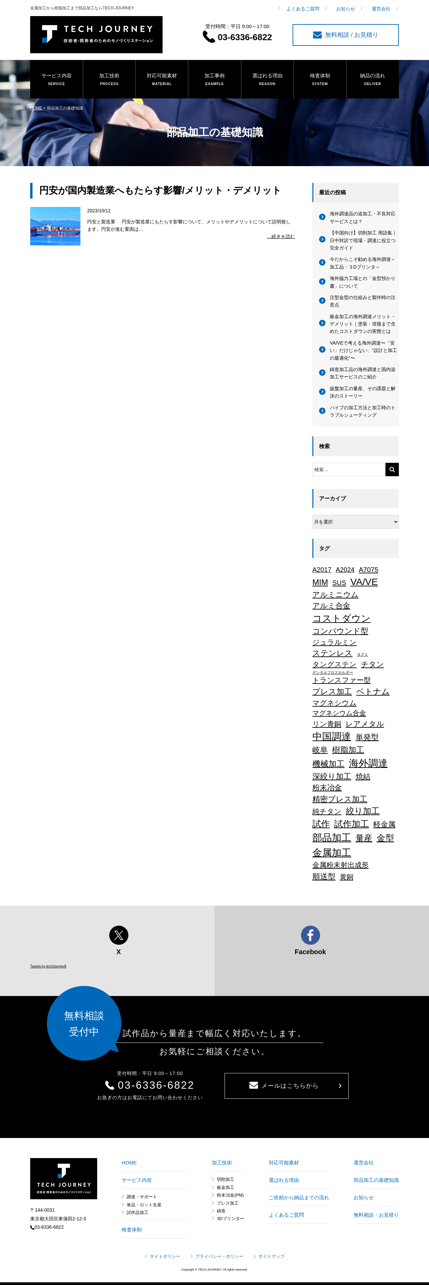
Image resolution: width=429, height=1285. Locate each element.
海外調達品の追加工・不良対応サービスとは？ (362, 217)
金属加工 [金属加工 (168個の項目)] (331, 852)
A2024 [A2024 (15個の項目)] (345, 569)
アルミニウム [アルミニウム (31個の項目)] (335, 594)
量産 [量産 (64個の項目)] (364, 838)
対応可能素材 (162, 80)
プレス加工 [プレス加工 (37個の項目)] (332, 691)
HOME (36, 108)
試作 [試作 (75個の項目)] (321, 824)
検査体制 (320, 80)
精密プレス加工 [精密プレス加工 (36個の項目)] (339, 799)
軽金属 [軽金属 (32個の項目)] (384, 824)
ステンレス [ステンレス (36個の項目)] (332, 653)
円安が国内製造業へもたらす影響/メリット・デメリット (160, 190)
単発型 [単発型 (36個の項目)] (367, 737)
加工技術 (109, 80)
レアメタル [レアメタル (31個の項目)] (365, 724)
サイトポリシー (165, 1256)
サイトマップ (271, 1256)
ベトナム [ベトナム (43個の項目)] (373, 691)
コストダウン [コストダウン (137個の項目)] (341, 618)
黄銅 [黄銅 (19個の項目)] (346, 876)
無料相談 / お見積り (345, 35)
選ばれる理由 (267, 80)
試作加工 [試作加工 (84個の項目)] (351, 824)
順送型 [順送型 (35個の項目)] (323, 876)
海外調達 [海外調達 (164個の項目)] (368, 763)
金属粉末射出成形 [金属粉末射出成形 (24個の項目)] (340, 865)
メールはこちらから (284, 1085)
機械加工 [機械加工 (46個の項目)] (328, 763)
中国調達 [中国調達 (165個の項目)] (331, 736)
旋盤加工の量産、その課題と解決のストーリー (362, 392)
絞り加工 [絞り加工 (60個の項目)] (363, 810)
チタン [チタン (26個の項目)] (372, 664)
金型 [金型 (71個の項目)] (385, 838)
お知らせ (345, 8)
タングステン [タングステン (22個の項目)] (334, 664)
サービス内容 (56, 80)
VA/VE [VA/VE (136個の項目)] (364, 581)
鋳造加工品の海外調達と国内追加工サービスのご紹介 (362, 373)
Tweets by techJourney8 (48, 966)
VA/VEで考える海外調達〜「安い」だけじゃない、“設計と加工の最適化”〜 (363, 350)
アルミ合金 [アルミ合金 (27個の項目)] (331, 605)
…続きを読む (281, 236)
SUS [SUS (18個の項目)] (339, 582)
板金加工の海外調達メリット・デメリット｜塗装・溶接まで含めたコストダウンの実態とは (362, 324)
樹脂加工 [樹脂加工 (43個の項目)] (348, 749)
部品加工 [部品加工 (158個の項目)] (331, 837)
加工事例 (214, 80)
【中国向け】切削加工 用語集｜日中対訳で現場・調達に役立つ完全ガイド (363, 240)
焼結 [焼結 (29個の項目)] (363, 776)
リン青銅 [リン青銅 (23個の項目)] (326, 724)
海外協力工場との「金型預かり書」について (362, 282)
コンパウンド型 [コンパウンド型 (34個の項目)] (340, 631)
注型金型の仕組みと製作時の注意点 (362, 301)
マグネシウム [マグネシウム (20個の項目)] (334, 703)
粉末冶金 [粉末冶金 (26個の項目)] (327, 787)
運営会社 (381, 8)
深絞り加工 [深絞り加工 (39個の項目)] (331, 776)
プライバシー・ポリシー (219, 1256)
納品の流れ (373, 80)
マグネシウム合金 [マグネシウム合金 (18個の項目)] (339, 713)
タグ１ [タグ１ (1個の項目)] (362, 654)
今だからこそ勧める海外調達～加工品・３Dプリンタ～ (362, 263)
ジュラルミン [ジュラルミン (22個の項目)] (334, 642)
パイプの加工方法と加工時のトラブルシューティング (362, 411)
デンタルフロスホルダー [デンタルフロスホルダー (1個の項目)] (332, 672)
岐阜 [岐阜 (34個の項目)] (320, 749)
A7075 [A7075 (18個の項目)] (368, 569)
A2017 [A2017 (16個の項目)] (321, 569)
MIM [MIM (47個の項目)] (320, 582)
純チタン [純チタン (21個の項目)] (327, 811)
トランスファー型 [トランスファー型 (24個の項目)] (341, 680)
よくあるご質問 (303, 8)
